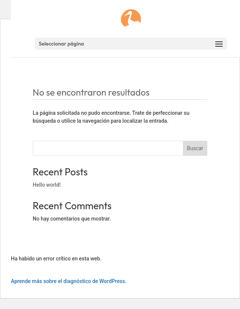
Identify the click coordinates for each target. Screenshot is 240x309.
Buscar (195, 148)
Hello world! (46, 185)
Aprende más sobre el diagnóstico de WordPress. (69, 281)
